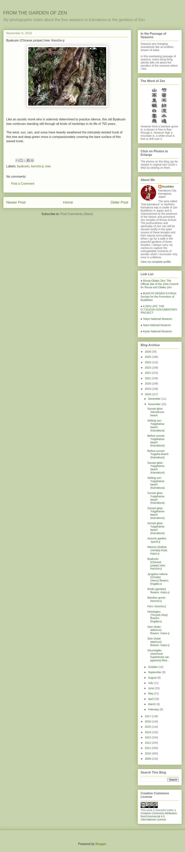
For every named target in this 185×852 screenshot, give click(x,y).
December (154, 398)
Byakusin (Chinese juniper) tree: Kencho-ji (156, 563)
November (154, 404)
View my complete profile (156, 261)
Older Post (119, 202)
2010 (148, 753)
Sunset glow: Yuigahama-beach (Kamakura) (156, 467)
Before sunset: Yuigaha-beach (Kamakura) (157, 454)
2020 (148, 383)
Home (68, 202)
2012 (148, 742)
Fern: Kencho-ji (156, 606)
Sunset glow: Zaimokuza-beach (156, 412)
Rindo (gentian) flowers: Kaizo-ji (158, 590)
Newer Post (16, 202)
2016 (148, 721)
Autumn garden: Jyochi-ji (157, 540)
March (152, 704)
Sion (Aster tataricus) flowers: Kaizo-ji (158, 630)
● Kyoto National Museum (156, 331)
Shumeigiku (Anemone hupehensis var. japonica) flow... (158, 655)
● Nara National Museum (156, 325)
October (153, 667)
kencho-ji (37, 166)
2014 (148, 732)
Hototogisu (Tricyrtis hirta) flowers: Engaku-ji (157, 616)
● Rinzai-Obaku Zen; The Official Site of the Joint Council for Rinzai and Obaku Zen (159, 284)
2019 (148, 388)
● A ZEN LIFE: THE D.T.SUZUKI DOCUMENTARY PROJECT (159, 309)
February (154, 709)
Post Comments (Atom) (77, 214)
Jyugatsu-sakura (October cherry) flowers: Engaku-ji (158, 578)
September (155, 672)
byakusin (23, 166)
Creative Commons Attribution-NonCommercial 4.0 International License (159, 816)
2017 (148, 716)
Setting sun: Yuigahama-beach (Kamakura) (156, 425)
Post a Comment (22, 183)
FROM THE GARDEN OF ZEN (35, 12)
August (152, 677)
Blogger (100, 844)
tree (48, 166)
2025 (148, 356)
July (151, 682)
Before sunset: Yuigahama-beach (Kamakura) (156, 440)
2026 (148, 351)
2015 (148, 726)
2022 (148, 372)
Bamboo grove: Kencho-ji (156, 599)
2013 (148, 737)
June (151, 688)
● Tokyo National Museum (156, 318)
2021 (148, 378)
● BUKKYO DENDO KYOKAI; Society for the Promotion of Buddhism (159, 297)
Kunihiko (168, 186)
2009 (148, 758)
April (151, 698)
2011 (148, 748)
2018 (148, 394)
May (151, 693)
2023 (148, 367)
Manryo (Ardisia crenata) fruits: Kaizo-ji (157, 550)
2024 (148, 362)
